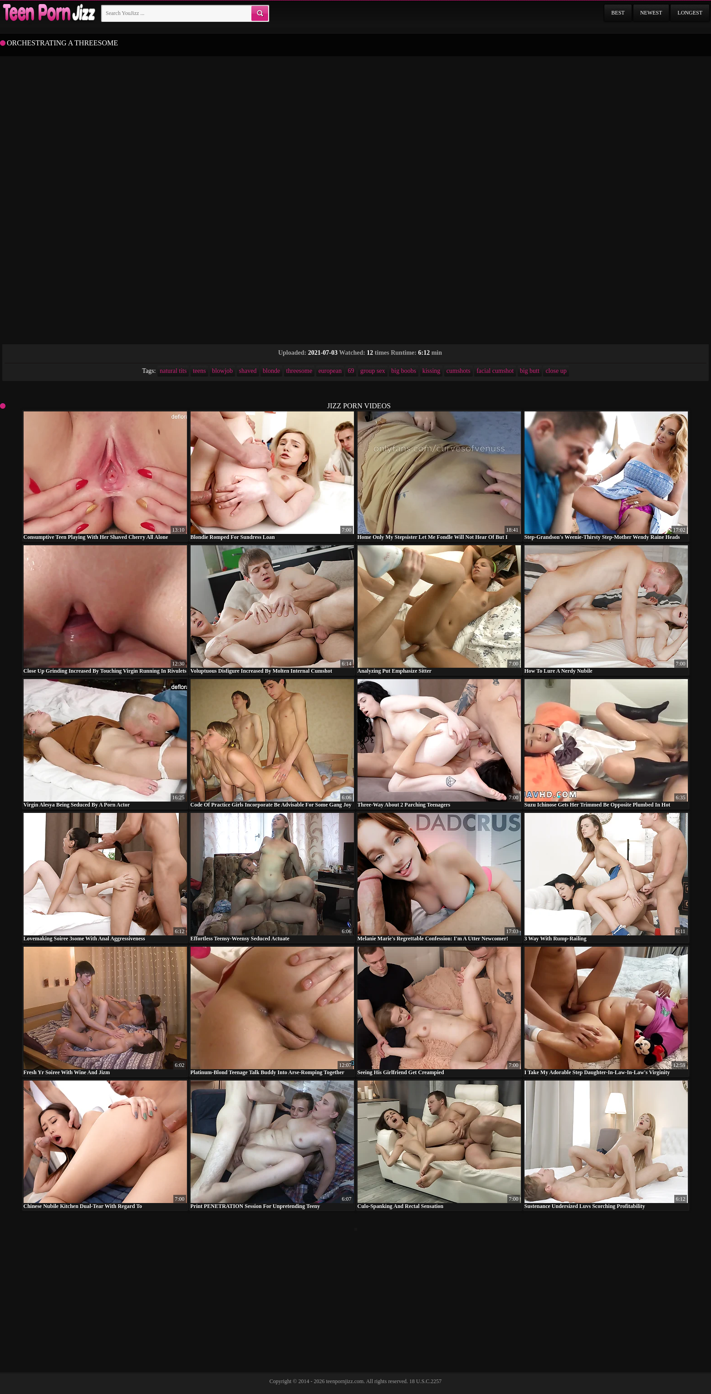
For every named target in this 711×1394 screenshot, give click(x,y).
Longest (689, 13)
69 (351, 370)
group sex (372, 370)
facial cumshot (495, 370)
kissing (431, 370)
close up (555, 370)
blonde (271, 370)
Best (617, 13)
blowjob (222, 370)
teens (199, 370)
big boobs (403, 370)
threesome (299, 370)
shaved (248, 370)
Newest (651, 13)
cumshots (458, 370)
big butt (529, 370)
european (330, 370)
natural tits (173, 370)
